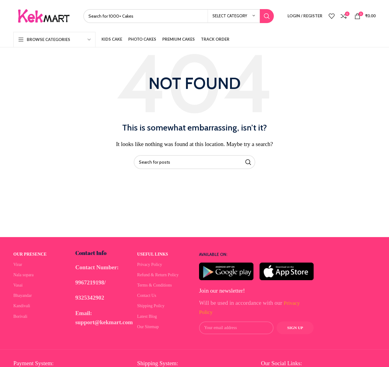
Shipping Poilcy (150, 306)
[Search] (178, 16)
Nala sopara (23, 275)
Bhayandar (22, 295)
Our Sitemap (148, 327)
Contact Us (146, 295)
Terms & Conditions (154, 285)
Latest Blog (147, 316)
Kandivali (21, 306)
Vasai (17, 285)
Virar (17, 264)
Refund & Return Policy (158, 275)
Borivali (20, 316)
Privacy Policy (149, 264)
